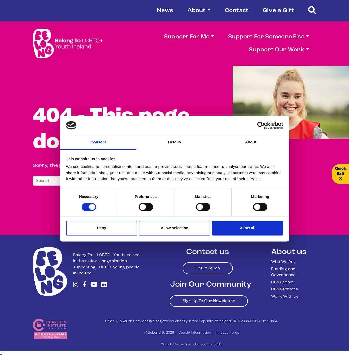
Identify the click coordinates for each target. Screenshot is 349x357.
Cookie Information (194, 333)
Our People (282, 282)
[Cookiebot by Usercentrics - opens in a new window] (261, 125)
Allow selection (174, 228)
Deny (101, 228)
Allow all (247, 228)
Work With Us (284, 296)
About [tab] (250, 142)
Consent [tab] (98, 142)
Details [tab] (174, 142)
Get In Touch (208, 268)
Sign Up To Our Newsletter (209, 301)
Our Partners (284, 289)
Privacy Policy (227, 333)
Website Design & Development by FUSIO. (191, 344)
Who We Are (283, 262)
